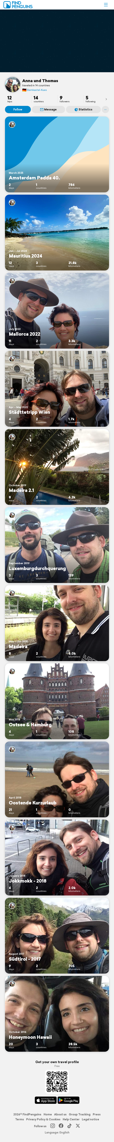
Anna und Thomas (40, 80)
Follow (17, 109)
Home (48, 1114)
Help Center (71, 1119)
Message (48, 109)
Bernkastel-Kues (34, 90)
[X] (78, 1126)
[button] (106, 5)
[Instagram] (52, 1126)
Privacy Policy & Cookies (43, 1119)
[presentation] (106, 99)
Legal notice (90, 1119)
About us (60, 1114)
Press (97, 1114)
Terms (19, 1119)
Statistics (83, 109)
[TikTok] (69, 1126)
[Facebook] (61, 1126)
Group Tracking (79, 1114)
